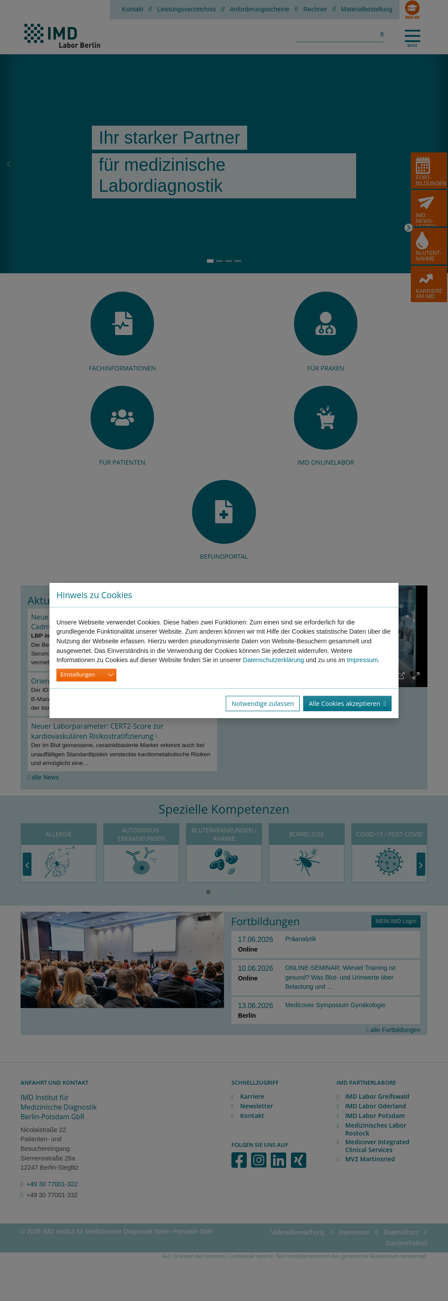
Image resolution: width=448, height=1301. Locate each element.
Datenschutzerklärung (273, 659)
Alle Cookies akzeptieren (347, 703)
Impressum (362, 659)
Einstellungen (77, 674)
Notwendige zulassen (262, 703)
